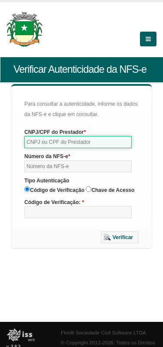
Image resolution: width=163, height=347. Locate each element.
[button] (120, 237)
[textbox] (78, 142)
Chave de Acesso (112, 190)
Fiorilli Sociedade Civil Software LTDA (103, 332)
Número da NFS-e (46, 156)
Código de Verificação (57, 190)
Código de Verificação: (53, 202)
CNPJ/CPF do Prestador (54, 132)
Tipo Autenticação (46, 181)
